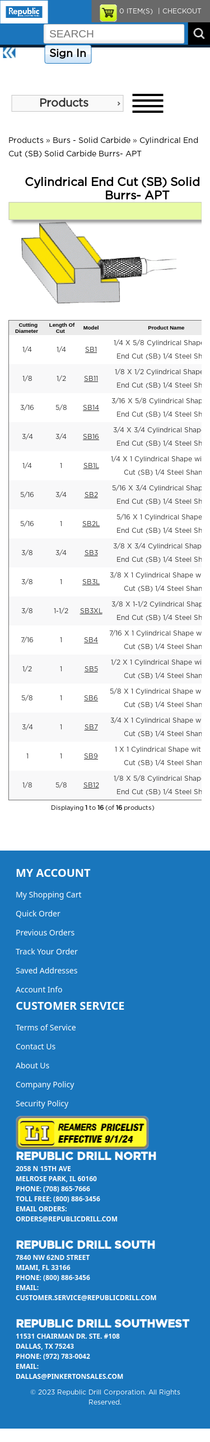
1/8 (27, 378)
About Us (19, 73)
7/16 (27, 640)
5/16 (27, 494)
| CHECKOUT (179, 11)
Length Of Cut (61, 328)
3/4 (27, 436)
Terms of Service (46, 1027)
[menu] (67, 103)
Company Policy (122, 54)
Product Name (166, 327)
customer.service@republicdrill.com (86, 1297)
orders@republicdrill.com (67, 1219)
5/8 (61, 407)
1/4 (27, 349)
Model (91, 327)
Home (31, 54)
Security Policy (42, 1103)
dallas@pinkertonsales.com (69, 1376)
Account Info (39, 989)
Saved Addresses (46, 970)
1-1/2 (61, 611)
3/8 (27, 553)
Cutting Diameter (26, 328)
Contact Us (176, 54)
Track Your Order (47, 951)
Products (63, 103)
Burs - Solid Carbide (91, 141)
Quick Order (38, 913)
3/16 (27, 407)
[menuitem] (67, 103)
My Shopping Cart (49, 894)
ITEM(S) (136, 11)
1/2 (61, 378)
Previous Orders (45, 932)
